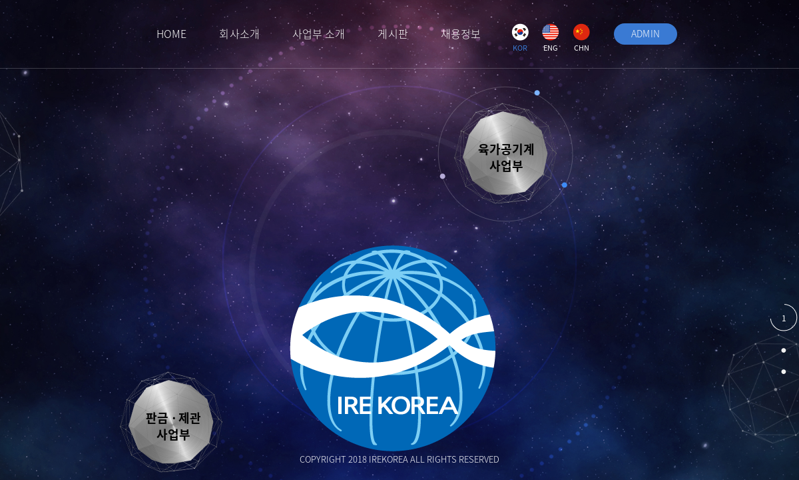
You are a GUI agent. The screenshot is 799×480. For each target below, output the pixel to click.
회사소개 (239, 33)
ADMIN (646, 33)
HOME (171, 33)
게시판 (392, 33)
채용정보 (461, 33)
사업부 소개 (319, 33)
